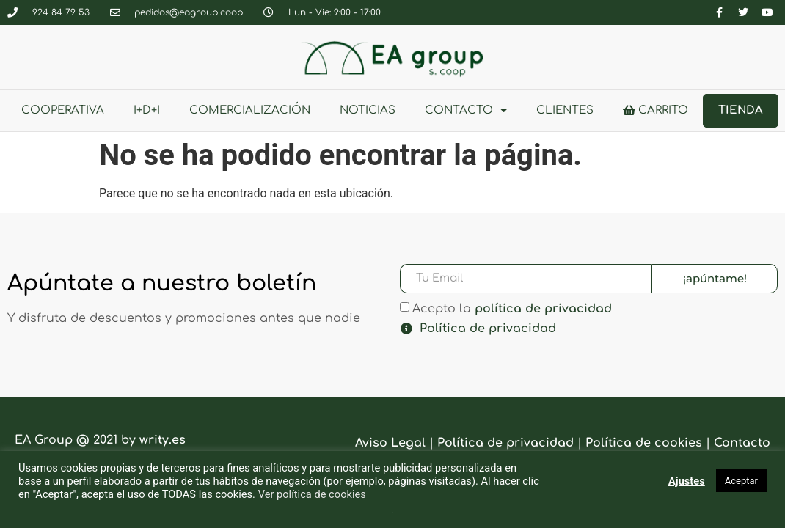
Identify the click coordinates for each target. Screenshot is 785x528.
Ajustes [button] (686, 481)
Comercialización (249, 110)
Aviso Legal (390, 443)
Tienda (740, 110)
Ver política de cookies (312, 494)
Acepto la (512, 308)
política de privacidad (543, 308)
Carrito (655, 110)
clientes (565, 110)
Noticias (367, 110)
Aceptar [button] (741, 480)
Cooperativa (62, 110)
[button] (584, 329)
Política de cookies (643, 443)
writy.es (162, 440)
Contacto (466, 110)
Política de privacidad (488, 328)
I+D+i (147, 110)
